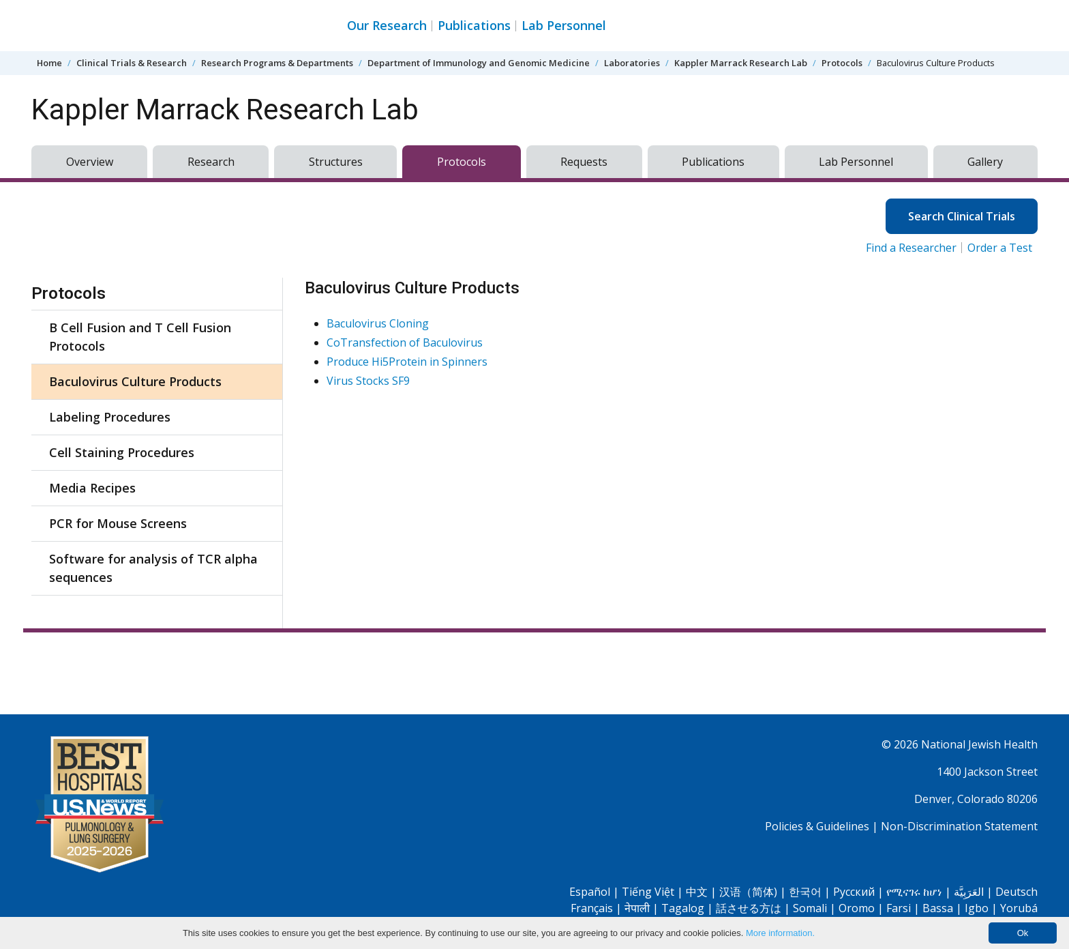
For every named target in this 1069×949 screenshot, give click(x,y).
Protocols (842, 63)
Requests (583, 161)
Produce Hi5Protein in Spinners (407, 361)
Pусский (854, 891)
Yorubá (1019, 908)
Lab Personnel (564, 25)
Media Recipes (92, 488)
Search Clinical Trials (961, 216)
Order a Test (999, 247)
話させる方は (748, 908)
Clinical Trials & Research (131, 63)
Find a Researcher (911, 247)
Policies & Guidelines (817, 826)
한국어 (805, 891)
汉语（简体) (748, 891)
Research (211, 161)
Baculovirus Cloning (378, 323)
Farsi (898, 908)
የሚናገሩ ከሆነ (914, 891)
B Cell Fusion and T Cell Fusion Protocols (140, 336)
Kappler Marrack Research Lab (740, 63)
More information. (780, 933)
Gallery (985, 161)
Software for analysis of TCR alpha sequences (153, 568)
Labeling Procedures (109, 417)
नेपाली (637, 908)
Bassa (937, 908)
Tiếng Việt (648, 891)
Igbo (977, 908)
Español (589, 891)
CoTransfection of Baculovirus (405, 342)
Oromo (857, 908)
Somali (810, 908)
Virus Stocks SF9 (368, 380)
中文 (697, 891)
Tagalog (682, 908)
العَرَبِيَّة (969, 891)
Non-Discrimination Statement (959, 826)
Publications (474, 25)
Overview (89, 161)
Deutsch (1016, 891)
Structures (336, 161)
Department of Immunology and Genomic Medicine (478, 63)
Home (49, 63)
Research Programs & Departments (277, 63)
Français (592, 908)
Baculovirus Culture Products (135, 381)
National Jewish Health (979, 744)
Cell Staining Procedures (121, 452)
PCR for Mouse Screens (118, 523)
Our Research (387, 25)
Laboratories (632, 63)
